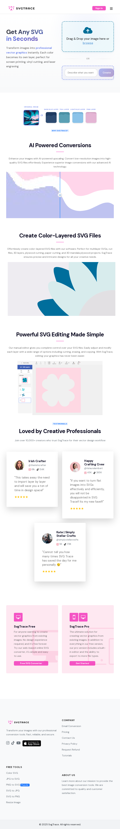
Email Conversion (71, 726)
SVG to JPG (12, 790)
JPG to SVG (12, 778)
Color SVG (12, 773)
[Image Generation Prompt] (81, 72)
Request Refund (71, 749)
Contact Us (68, 737)
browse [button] (88, 43)
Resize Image (13, 802)
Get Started (82, 663)
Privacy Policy (69, 743)
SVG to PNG (13, 796)
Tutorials (67, 755)
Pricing (65, 732)
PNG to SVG (18, 784)
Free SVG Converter (31, 663)
